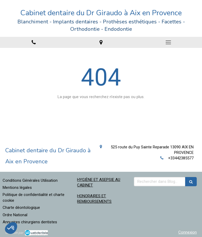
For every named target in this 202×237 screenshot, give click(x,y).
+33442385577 (181, 158)
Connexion (187, 232)
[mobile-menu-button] (168, 42)
